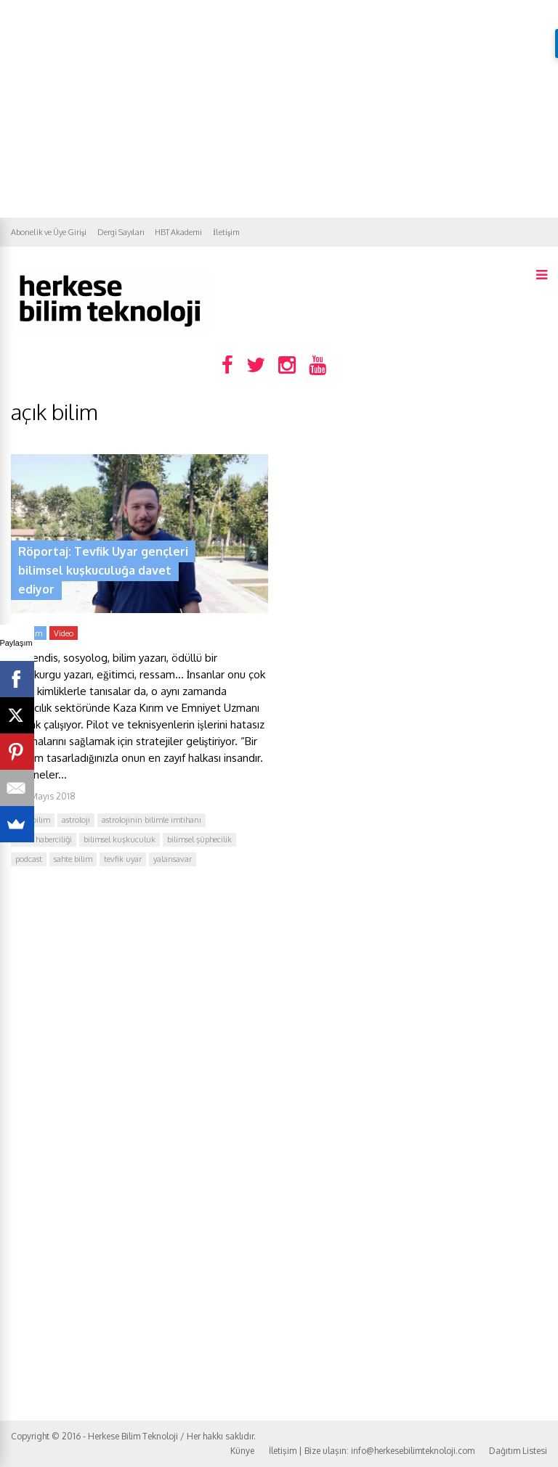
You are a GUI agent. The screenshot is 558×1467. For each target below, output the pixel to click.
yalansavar (172, 859)
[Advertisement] (279, 108)
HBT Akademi (178, 232)
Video (63, 633)
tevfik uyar (123, 859)
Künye (242, 1450)
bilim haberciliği (43, 839)
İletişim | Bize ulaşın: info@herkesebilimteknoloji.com (371, 1450)
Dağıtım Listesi (518, 1450)
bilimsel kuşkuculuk (119, 839)
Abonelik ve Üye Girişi (48, 232)
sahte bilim (73, 859)
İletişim (226, 232)
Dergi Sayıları (120, 232)
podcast (28, 859)
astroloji (76, 820)
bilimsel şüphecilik (199, 839)
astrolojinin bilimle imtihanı (151, 820)
